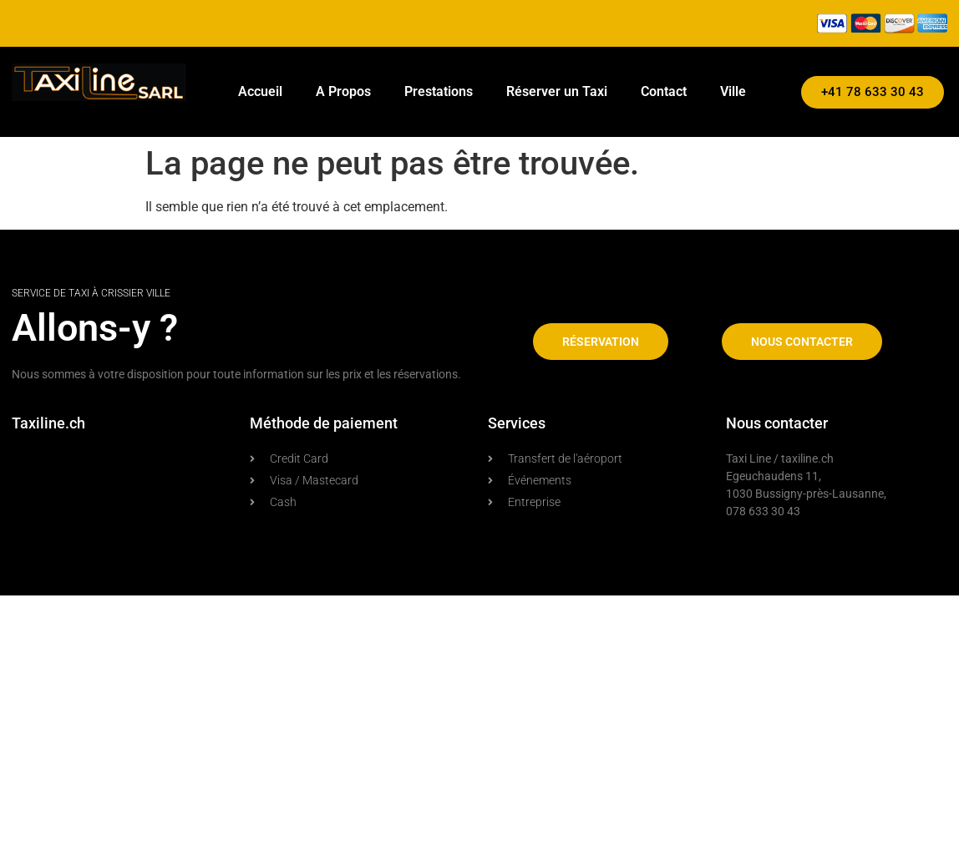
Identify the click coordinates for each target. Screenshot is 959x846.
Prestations (438, 91)
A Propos (343, 91)
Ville (733, 91)
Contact (664, 91)
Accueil (260, 91)
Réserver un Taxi (556, 91)
